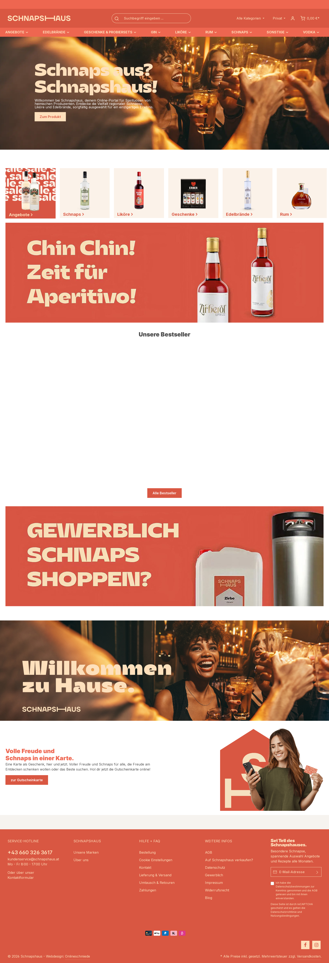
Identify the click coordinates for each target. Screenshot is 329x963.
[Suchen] (116, 18)
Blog (208, 898)
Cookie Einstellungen (155, 860)
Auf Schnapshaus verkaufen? (229, 860)
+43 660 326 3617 (30, 852)
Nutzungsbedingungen (285, 915)
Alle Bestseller (164, 493)
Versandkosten (309, 956)
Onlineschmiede (77, 956)
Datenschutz (215, 867)
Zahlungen (147, 890)
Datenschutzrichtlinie (284, 911)
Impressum (214, 883)
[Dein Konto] (293, 18)
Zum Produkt (50, 117)
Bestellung (147, 852)
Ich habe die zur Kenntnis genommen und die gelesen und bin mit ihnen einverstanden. (296, 890)
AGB (314, 890)
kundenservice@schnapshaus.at (33, 859)
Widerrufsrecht (217, 890)
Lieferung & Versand (155, 875)
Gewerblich (214, 875)
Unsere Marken (86, 852)
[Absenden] (317, 872)
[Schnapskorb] (309, 18)
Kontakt (145, 867)
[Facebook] (305, 945)
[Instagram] (316, 945)
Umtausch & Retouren (157, 883)
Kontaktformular (21, 877)
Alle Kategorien (249, 18)
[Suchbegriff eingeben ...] (156, 18)
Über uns (81, 860)
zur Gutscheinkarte (27, 780)
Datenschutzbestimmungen (293, 886)
